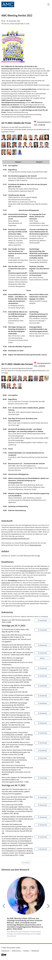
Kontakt (26, 951)
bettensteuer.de (35, 545)
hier (38, 556)
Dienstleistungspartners (28, 571)
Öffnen (42, 658)
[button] (4, 906)
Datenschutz (5, 583)
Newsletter (35, 951)
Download (42, 620)
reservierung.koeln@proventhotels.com (15, 538)
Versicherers (44, 568)
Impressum (5, 951)
